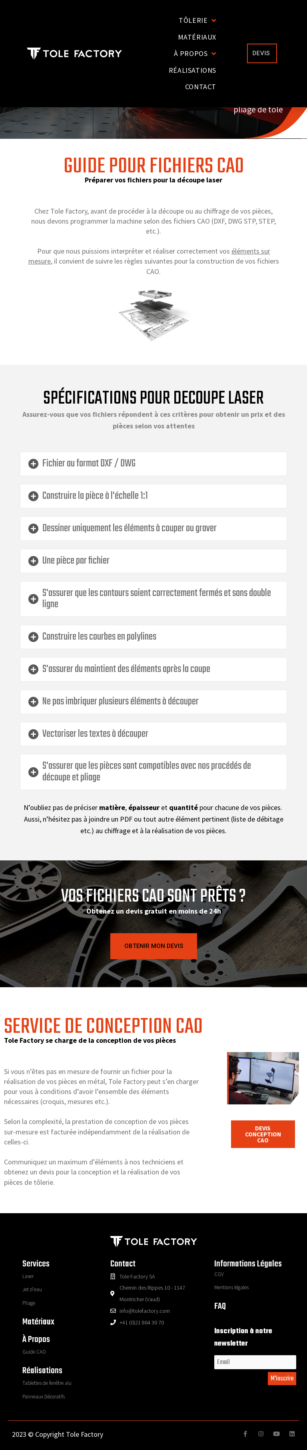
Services (36, 1264)
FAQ (220, 1306)
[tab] (153, 464)
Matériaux (38, 1322)
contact (123, 1264)
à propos (36, 1339)
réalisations (42, 1371)
